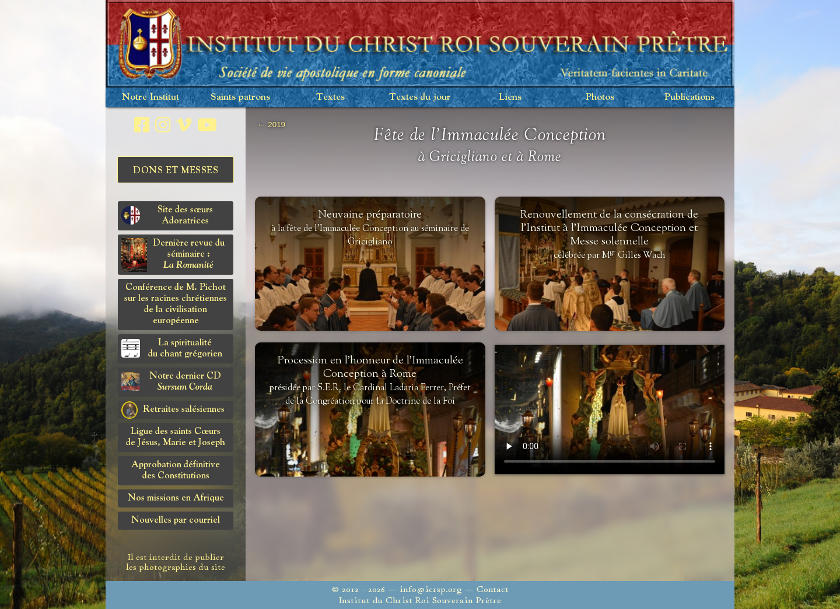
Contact (493, 589)
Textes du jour (420, 97)
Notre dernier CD (171, 382)
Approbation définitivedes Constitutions (175, 470)
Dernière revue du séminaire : (173, 255)
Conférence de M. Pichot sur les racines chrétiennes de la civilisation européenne (175, 304)
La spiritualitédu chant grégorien (171, 348)
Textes (330, 97)
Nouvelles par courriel (175, 520)
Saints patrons (240, 97)
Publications (689, 97)
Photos (600, 97)
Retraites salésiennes (173, 410)
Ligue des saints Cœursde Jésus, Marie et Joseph (175, 437)
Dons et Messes (175, 171)
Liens (510, 97)
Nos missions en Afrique (176, 498)
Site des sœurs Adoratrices (167, 215)
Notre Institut (150, 97)
